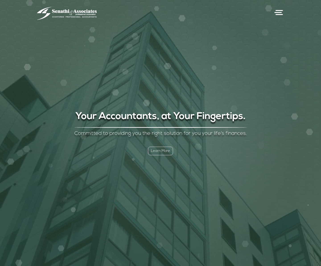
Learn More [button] (160, 151)
